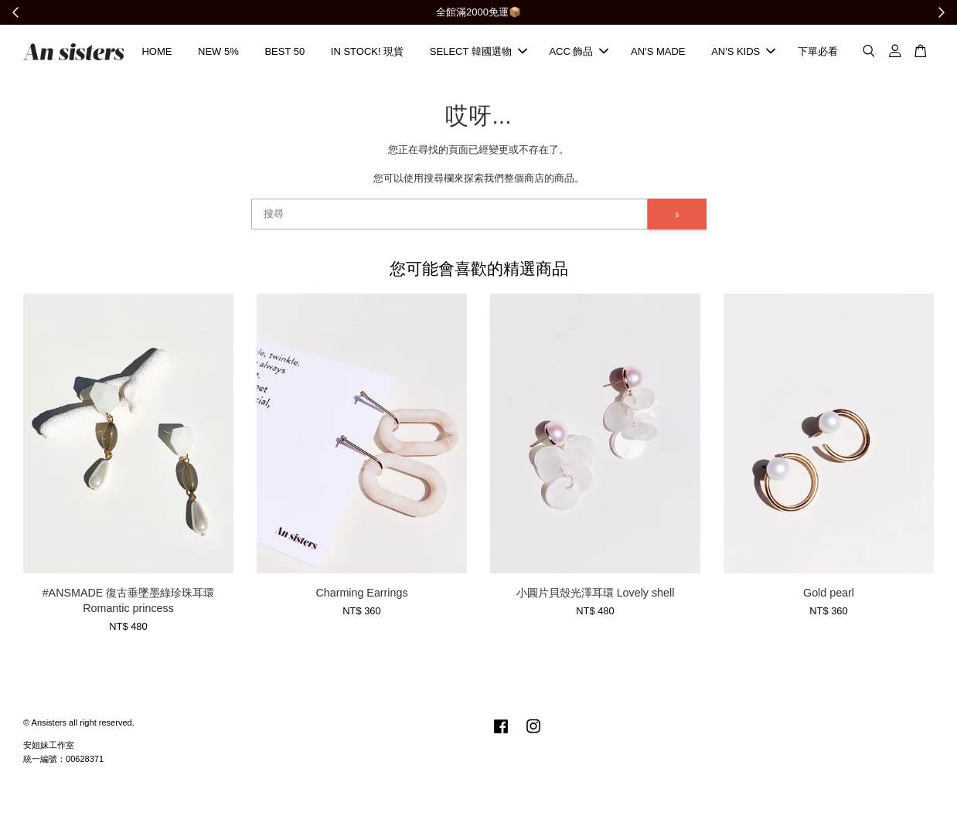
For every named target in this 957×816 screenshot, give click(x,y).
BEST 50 (284, 52)
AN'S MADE (658, 52)
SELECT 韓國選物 (478, 52)
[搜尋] (450, 215)
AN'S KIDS (743, 52)
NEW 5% (218, 52)
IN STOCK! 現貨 (367, 52)
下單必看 (818, 52)
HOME (156, 52)
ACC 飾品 (578, 52)
